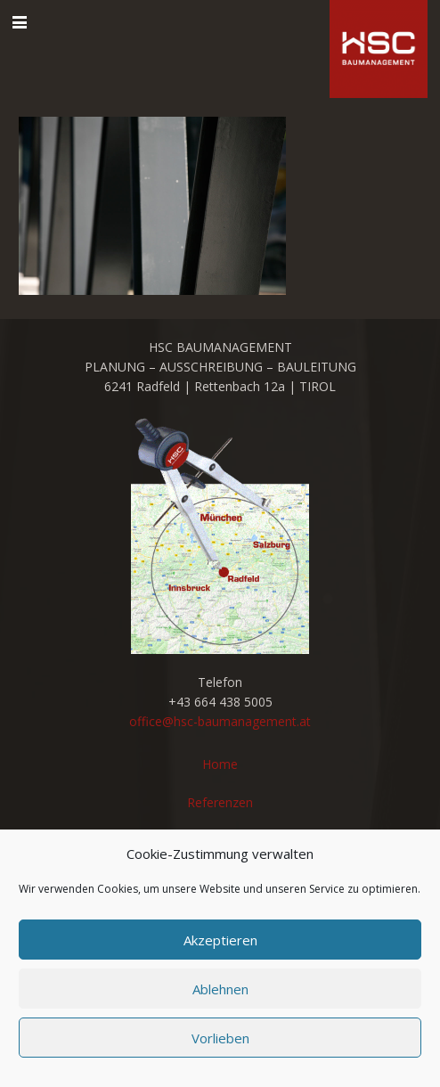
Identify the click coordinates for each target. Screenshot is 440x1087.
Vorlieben (220, 1038)
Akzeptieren (220, 940)
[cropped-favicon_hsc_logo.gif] (379, 49)
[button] (20, 22)
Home (220, 764)
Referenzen (220, 802)
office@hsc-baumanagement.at (220, 721)
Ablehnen (220, 989)
